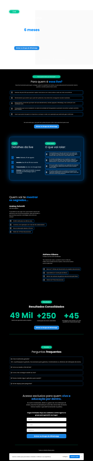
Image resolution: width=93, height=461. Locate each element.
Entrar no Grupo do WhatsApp (27, 48)
